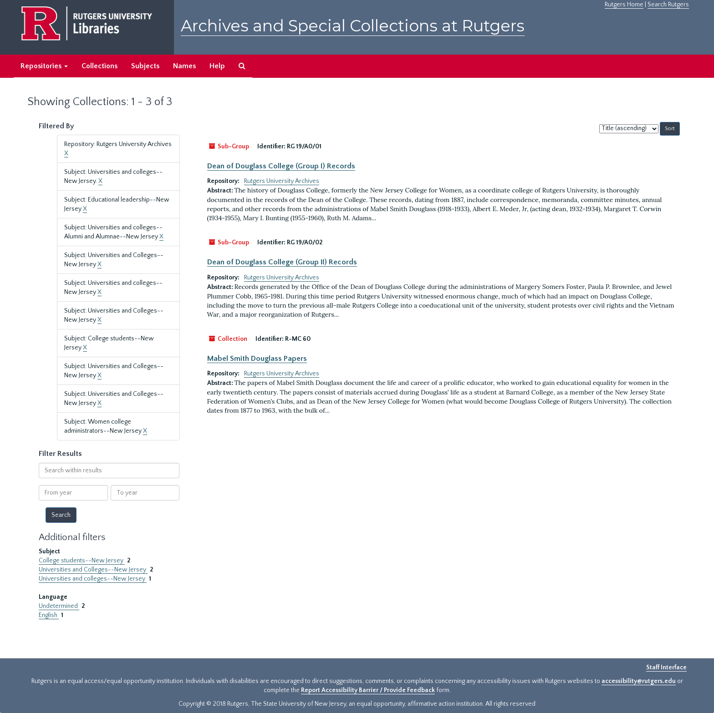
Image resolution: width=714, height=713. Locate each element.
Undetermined (59, 606)
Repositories (44, 66)
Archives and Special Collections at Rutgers (353, 25)
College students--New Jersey (82, 560)
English (49, 615)
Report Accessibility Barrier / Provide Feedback (368, 690)
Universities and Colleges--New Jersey (93, 569)
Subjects (145, 66)
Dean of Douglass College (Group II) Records (282, 262)
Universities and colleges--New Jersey (93, 578)
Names (184, 66)
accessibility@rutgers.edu (639, 681)
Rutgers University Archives (281, 181)
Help (217, 66)
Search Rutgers (668, 4)
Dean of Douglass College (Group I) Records (281, 166)
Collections (99, 66)
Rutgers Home (624, 4)
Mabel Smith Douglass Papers (257, 358)
